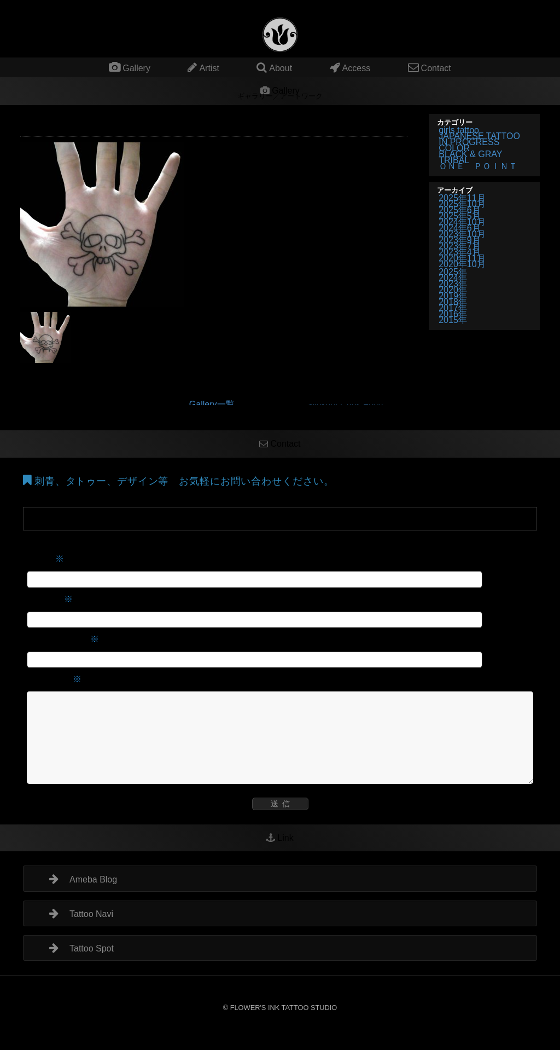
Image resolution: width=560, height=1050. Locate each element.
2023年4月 (460, 252)
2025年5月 (460, 216)
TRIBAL (454, 160)
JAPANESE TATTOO (479, 136)
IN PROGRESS (469, 142)
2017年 (453, 308)
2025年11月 (462, 198)
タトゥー (328, 4)
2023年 (453, 284)
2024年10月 (462, 222)
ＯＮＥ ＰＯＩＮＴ (478, 166)
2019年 (453, 296)
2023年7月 (460, 246)
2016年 (453, 314)
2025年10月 (462, 204)
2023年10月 (462, 234)
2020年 (453, 290)
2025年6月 (460, 210)
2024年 (453, 278)
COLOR (454, 148)
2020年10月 (462, 264)
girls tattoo (459, 130)
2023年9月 (460, 240)
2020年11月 (462, 258)
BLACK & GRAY (470, 154)
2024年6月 (460, 228)
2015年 (453, 320)
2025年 (453, 272)
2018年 (453, 302)
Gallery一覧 (212, 404)
